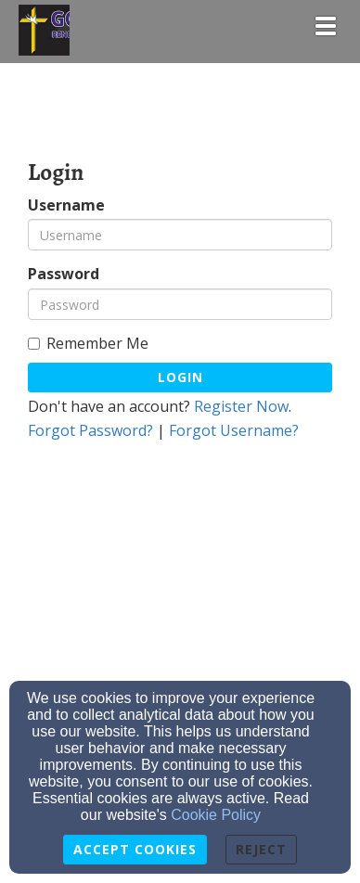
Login (180, 377)
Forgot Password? (90, 430)
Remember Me (88, 343)
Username (66, 205)
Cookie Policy (216, 815)
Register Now (241, 406)
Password (63, 274)
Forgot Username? (234, 430)
